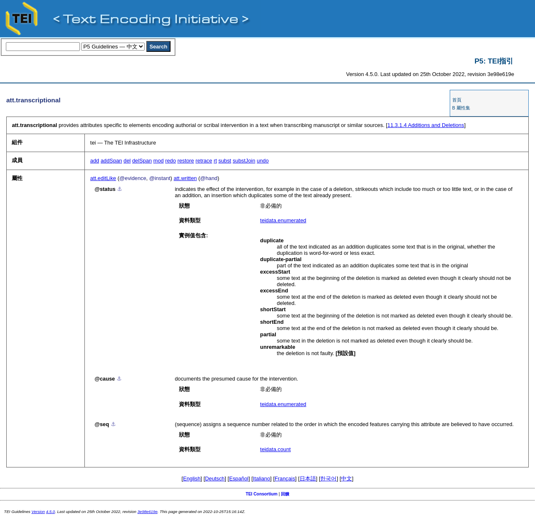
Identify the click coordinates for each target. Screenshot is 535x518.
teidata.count (275, 449)
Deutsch (215, 478)
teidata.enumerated (283, 220)
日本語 (308, 478)
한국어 (328, 478)
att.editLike (103, 178)
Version (38, 511)
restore (185, 160)
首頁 (456, 99)
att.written (184, 178)
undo (262, 160)
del (127, 160)
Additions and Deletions (425, 125)
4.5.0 (50, 511)
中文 (346, 478)
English (192, 478)
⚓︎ (119, 189)
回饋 (285, 494)
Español (238, 478)
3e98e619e (148, 511)
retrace (204, 160)
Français (285, 478)
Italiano (261, 478)
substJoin (244, 160)
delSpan (142, 160)
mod (158, 160)
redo (170, 160)
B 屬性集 (461, 107)
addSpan (111, 160)
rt (215, 160)
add (94, 160)
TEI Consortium (262, 494)
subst (225, 160)
